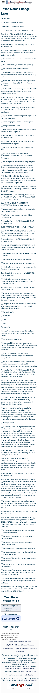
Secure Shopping (28, 645)
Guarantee (33, 648)
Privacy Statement (8, 648)
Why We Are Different (13, 645)
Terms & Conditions (22, 648)
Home (10, 641)
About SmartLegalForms (22, 641)
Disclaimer (20, 652)
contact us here (29, 675)
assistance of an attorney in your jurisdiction (20, 668)
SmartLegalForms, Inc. (28, 672)
